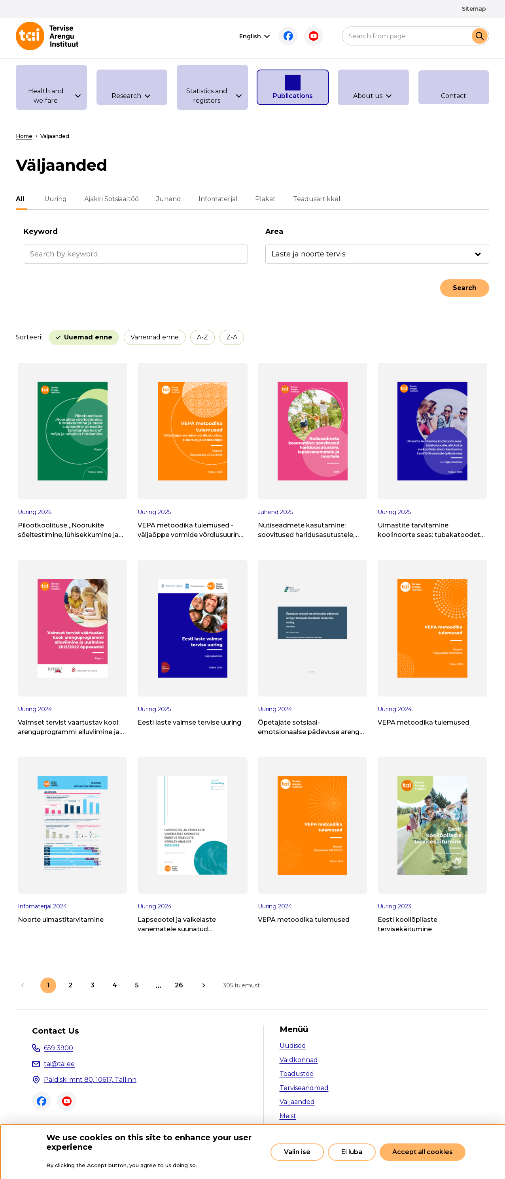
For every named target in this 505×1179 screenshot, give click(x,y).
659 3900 (58, 1048)
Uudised (293, 1045)
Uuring (53, 199)
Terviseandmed (304, 1088)
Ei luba (351, 1152)
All (20, 199)
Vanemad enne (155, 337)
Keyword (41, 231)
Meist (288, 1116)
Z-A (231, 337)
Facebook (288, 35)
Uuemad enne (88, 337)
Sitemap (474, 8)
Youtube (313, 35)
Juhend (166, 199)
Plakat (263, 199)
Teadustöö (297, 1073)
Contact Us (55, 1031)
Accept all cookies (422, 1152)
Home (24, 136)
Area (274, 231)
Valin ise (297, 1152)
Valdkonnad (299, 1060)
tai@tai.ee (59, 1064)
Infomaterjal (215, 199)
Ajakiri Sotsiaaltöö (109, 199)
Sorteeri (28, 337)
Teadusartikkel (314, 199)
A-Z (202, 337)
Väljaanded (297, 1102)
